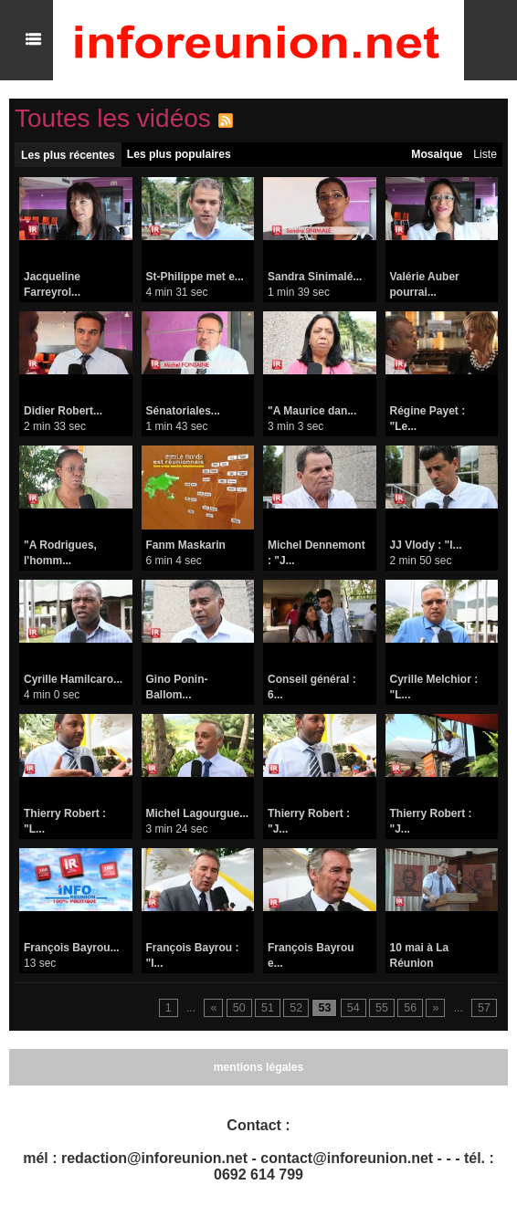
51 (271, 1008)
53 (326, 1008)
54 (355, 1008)
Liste (485, 154)
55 (383, 1008)
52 (299, 1008)
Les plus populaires (176, 154)
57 (485, 1008)
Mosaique (437, 154)
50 (242, 1008)
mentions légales (258, 1067)
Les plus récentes (67, 155)
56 (411, 1008)
